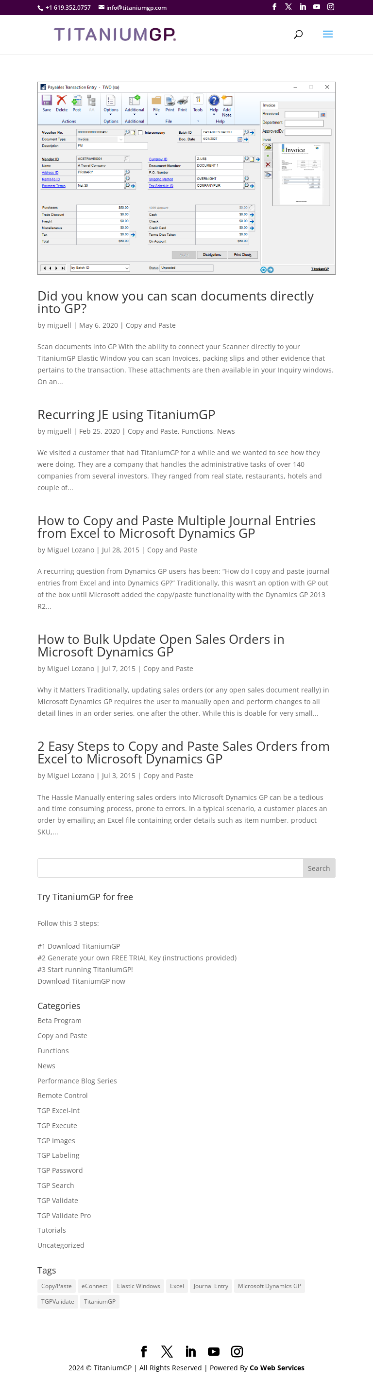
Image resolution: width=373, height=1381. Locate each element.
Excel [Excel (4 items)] (177, 1286)
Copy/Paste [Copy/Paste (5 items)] (56, 1286)
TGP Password (60, 1170)
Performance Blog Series (77, 1080)
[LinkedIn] (302, 7)
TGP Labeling (58, 1155)
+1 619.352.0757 (68, 7)
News (226, 431)
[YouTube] (316, 7)
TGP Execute (57, 1125)
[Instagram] (330, 7)
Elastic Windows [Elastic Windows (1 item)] (138, 1286)
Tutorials (51, 1230)
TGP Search (55, 1185)
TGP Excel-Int (58, 1110)
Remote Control (62, 1095)
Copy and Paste (151, 325)
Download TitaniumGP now (81, 981)
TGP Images (56, 1140)
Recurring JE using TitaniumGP (126, 414)
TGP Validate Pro (64, 1215)
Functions (197, 431)
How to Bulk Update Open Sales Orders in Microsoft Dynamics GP (161, 645)
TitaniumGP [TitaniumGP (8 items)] (100, 1301)
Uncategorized (61, 1245)
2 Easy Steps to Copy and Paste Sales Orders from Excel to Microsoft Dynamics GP (183, 752)
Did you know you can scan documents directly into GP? (175, 302)
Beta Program (59, 1020)
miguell (59, 325)
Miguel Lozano (70, 549)
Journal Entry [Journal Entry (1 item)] (211, 1286)
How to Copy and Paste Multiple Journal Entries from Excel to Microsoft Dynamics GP (176, 527)
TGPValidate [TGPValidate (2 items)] (57, 1301)
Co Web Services (277, 1367)
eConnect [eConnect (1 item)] (94, 1286)
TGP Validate (57, 1200)
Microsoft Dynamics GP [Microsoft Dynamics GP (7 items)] (269, 1286)
